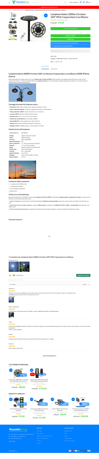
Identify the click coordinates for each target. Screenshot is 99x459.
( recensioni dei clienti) (62, 23)
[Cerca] (50, 4)
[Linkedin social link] (60, 65)
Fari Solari (24, 416)
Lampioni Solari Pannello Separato (39, 418)
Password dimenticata (69, 447)
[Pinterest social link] (58, 65)
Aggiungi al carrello (70, 38)
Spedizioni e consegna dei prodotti (44, 442)
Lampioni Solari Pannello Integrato (39, 387)
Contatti (38, 449)
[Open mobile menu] (9, 4)
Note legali (39, 437)
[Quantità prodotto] (70, 35)
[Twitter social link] (56, 65)
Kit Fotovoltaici (86, 416)
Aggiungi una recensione (83, 278)
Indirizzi (66, 442)
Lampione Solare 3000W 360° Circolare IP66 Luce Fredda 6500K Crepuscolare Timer (18, 384)
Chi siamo (39, 447)
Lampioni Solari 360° (29, 13)
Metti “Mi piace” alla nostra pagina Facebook (20, 208)
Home (10, 13)
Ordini (65, 439)
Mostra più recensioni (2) (49, 359)
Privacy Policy (12, 447)
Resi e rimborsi (40, 439)
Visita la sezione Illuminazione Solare (18, 212)
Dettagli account (68, 437)
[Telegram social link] (61, 65)
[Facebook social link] (54, 65)
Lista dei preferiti (68, 444)
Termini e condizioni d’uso (43, 444)
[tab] (45, 71)
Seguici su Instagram (15, 204)
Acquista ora (70, 42)
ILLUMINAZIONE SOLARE (18, 13)
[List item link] (22, 442)
